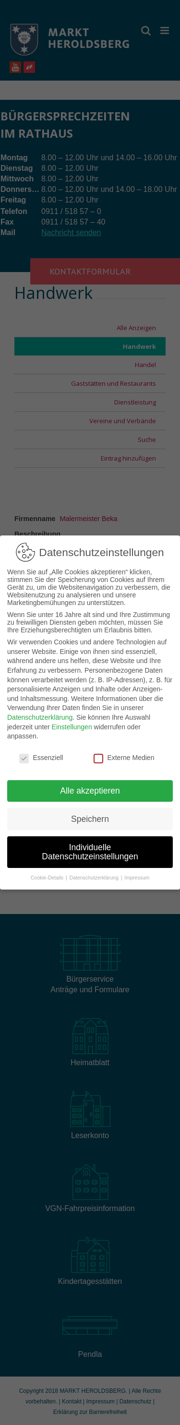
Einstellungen (72, 727)
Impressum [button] (136, 877)
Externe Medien (124, 757)
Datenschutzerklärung (39, 717)
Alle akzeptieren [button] (90, 791)
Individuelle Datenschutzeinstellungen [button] (90, 852)
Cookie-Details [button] (48, 877)
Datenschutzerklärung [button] (95, 877)
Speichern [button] (90, 819)
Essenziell (41, 757)
